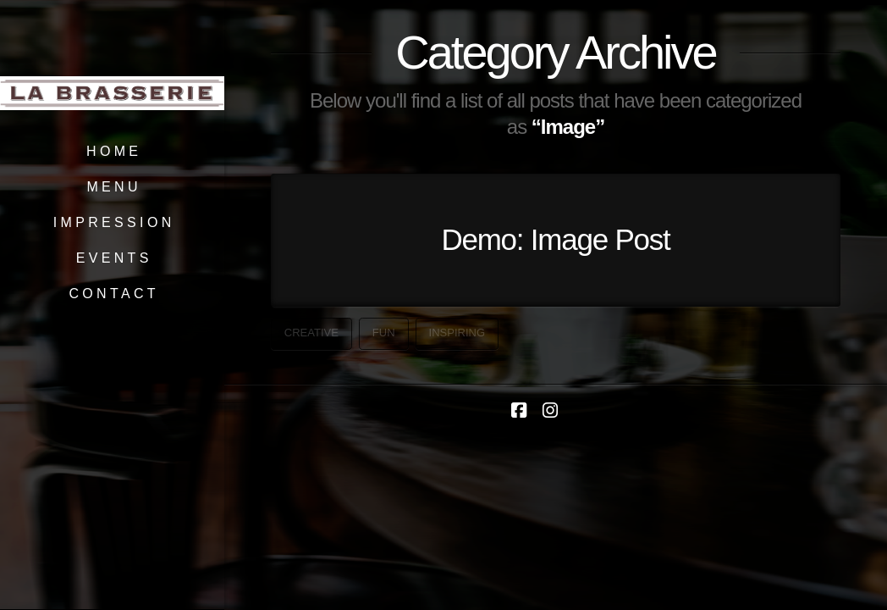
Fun (383, 332)
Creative (311, 332)
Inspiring (457, 332)
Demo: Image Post (555, 239)
